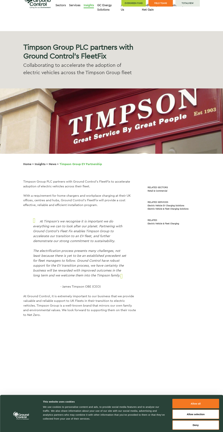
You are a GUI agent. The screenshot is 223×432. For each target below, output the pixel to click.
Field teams (160, 3)
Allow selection (196, 399)
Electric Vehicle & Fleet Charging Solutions (168, 209)
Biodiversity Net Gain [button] (150, 21)
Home (27, 164)
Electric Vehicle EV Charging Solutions (166, 206)
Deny (196, 410)
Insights (40, 164)
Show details (171, 425)
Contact (192, 19)
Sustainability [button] (175, 19)
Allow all (196, 389)
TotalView (188, 3)
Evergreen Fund (134, 3)
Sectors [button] (60, 19)
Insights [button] (89, 19)
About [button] (134, 19)
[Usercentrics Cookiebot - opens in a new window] (21, 425)
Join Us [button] (123, 21)
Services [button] (74, 19)
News (52, 164)
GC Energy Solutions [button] (104, 21)
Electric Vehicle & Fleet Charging (163, 224)
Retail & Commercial (157, 191)
